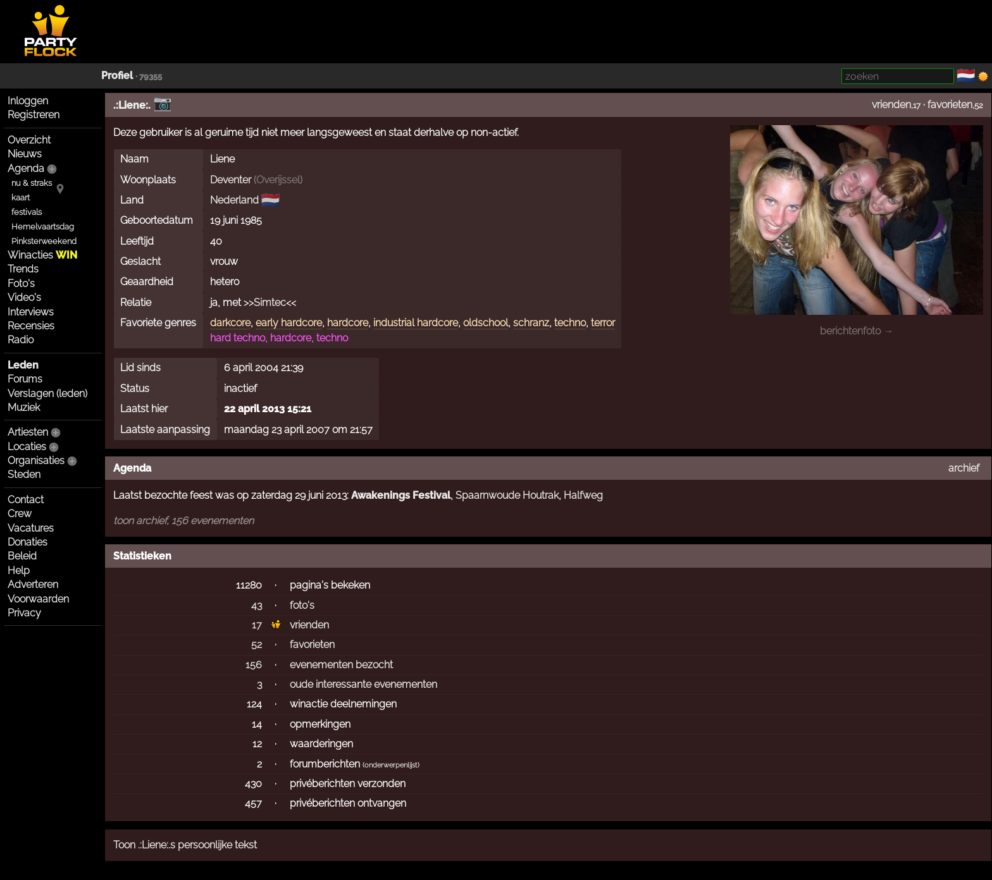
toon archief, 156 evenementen (183, 521)
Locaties (27, 447)
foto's (302, 605)
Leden (23, 365)
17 (257, 625)
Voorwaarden (38, 599)
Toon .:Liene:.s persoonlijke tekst (185, 845)
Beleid (22, 556)
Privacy (24, 613)
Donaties (27, 542)
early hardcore (289, 323)
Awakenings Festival (400, 495)
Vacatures (31, 528)
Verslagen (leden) (47, 394)
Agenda (26, 168)
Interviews (31, 312)
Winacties (42, 255)
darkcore (230, 323)
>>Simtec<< (270, 302)
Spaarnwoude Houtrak (507, 495)
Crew (20, 514)
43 (256, 605)
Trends (23, 269)
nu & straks (31, 183)
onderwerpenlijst (391, 765)
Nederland (234, 200)
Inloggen (28, 101)
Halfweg (583, 495)
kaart (20, 197)
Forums (25, 379)
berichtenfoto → (856, 331)
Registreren (33, 115)
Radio (21, 340)
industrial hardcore (415, 323)
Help (19, 571)
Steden (24, 474)
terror (603, 323)
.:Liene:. (132, 105)
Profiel (117, 76)
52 (256, 645)
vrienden (891, 105)
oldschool (485, 323)
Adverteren (33, 584)
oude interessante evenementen (363, 684)
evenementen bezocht (341, 665)
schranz (531, 323)
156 (253, 665)
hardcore (347, 323)
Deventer (230, 180)
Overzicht (29, 140)
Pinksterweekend (44, 241)
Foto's (21, 284)
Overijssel (278, 180)
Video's (24, 297)
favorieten (949, 105)
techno (570, 323)
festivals (26, 212)
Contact (26, 500)
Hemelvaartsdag (42, 226)
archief (963, 468)
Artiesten (28, 432)
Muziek (24, 407)
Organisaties (36, 461)
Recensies (31, 326)
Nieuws (25, 154)
